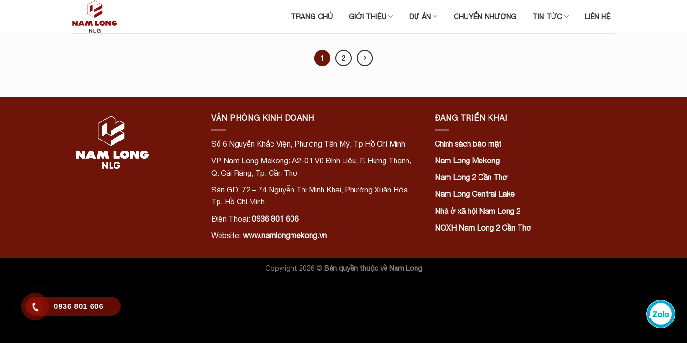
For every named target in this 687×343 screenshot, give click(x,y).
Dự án (423, 16)
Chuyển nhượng (485, 16)
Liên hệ (598, 16)
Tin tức (550, 16)
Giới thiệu (371, 16)
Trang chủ (312, 16)
